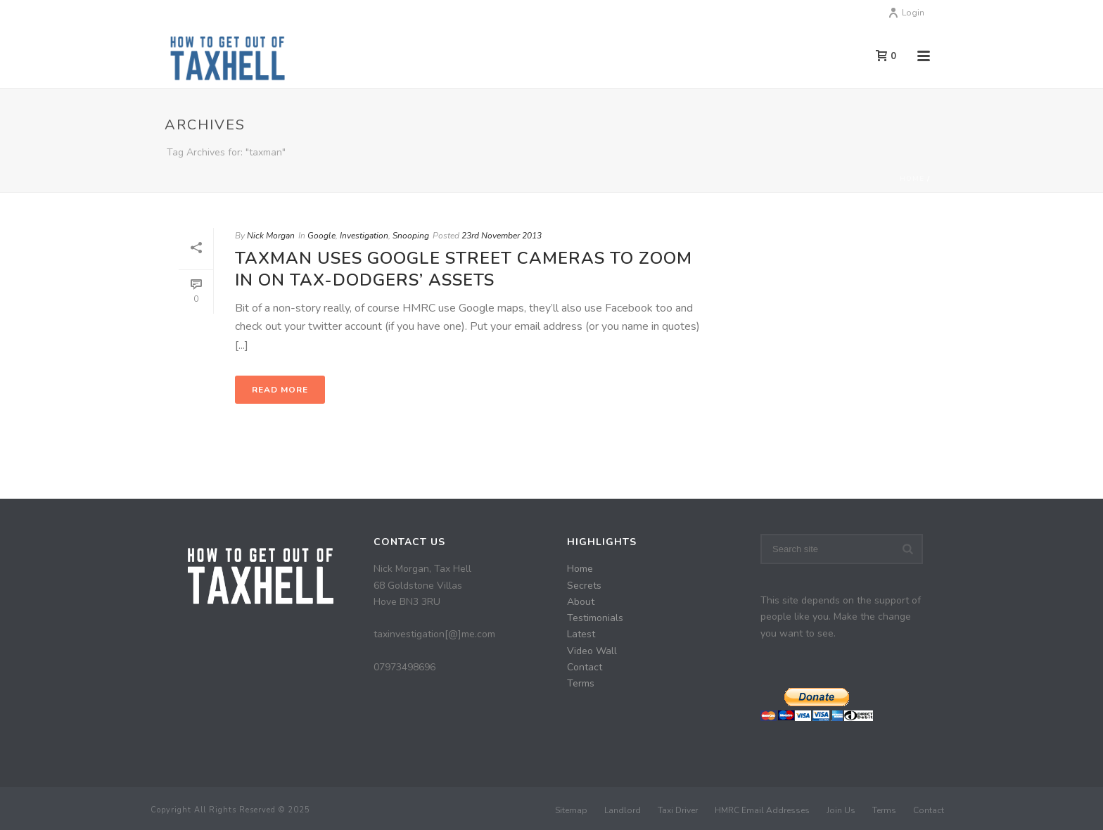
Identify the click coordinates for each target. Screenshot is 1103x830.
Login (906, 12)
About (580, 601)
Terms (580, 683)
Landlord (622, 810)
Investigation (364, 235)
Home (912, 179)
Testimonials (595, 618)
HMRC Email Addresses (762, 810)
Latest (581, 634)
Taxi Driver (678, 810)
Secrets (584, 585)
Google (321, 235)
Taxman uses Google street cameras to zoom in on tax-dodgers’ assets (463, 269)
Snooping (411, 235)
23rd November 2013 (501, 235)
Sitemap (571, 810)
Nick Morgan (271, 235)
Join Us (841, 810)
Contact (584, 667)
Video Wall (592, 651)
